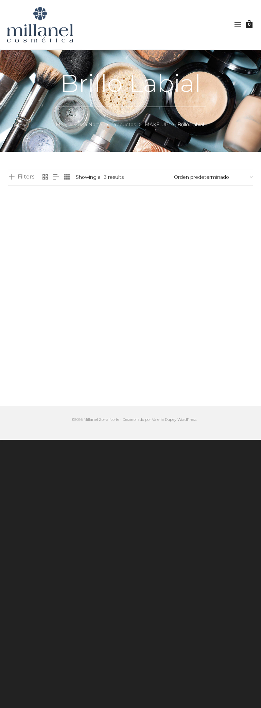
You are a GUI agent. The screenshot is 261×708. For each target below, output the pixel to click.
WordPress (186, 419)
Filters (26, 176)
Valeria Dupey (164, 419)
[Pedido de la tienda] (213, 177)
